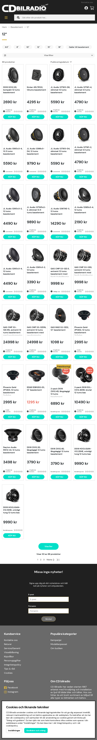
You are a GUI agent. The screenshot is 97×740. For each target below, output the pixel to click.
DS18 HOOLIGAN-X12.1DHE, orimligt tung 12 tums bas (11, 510)
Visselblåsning (11, 652)
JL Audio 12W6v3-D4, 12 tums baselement (35, 151)
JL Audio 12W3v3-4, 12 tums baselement (12, 271)
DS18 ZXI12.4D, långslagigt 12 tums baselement (60, 451)
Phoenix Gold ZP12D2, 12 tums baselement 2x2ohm (82, 331)
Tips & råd (9, 668)
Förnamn (32, 606)
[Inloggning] (86, 8)
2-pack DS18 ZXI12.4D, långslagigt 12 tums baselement (60, 392)
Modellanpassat (59, 644)
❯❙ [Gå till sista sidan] (58, 559)
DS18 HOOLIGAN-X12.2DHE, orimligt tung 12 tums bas (83, 451)
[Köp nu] (12, 116)
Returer (8, 644)
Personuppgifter (12, 660)
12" (28, 27)
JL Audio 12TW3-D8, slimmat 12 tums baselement (60, 90)
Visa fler (48, 546)
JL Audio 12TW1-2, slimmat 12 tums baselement (83, 150)
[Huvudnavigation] (6, 17)
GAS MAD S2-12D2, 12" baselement (60, 328)
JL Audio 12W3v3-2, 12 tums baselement (12, 211)
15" (49, 47)
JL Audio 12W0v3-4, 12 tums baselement (84, 210)
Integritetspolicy (12, 664)
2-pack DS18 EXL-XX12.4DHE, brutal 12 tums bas (83, 390)
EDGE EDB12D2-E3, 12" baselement (36, 388)
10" (28, 47)
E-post (31, 594)
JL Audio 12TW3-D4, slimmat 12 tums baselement (60, 151)
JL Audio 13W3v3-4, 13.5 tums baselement (12, 151)
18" (59, 47)
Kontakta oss (87, 2)
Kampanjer (56, 640)
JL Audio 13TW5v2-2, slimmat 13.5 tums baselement (36, 210)
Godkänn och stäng (35, 730)
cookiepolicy (12, 725)
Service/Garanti (12, 648)
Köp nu (59, 417)
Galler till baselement (79, 47)
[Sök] (54, 17)
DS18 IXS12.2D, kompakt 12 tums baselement (11, 90)
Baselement (17, 27)
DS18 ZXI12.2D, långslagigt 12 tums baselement (36, 450)
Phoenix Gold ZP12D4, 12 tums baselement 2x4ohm (11, 391)
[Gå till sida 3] (44, 559)
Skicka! (48, 619)
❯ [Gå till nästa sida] (50, 559)
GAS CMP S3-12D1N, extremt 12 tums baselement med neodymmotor (36, 331)
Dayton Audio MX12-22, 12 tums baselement (11, 450)
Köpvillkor (9, 656)
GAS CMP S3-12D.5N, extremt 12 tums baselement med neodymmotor (12, 331)
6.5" (6, 47)
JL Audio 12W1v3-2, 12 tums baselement (36, 270)
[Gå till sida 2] (40, 559)
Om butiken (57, 648)
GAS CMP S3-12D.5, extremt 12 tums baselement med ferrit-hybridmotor (60, 272)
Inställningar (14, 730)
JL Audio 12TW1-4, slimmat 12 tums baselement (83, 90)
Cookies (8, 673)
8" (17, 47)
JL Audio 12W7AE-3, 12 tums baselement (60, 211)
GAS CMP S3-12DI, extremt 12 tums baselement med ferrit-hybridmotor (83, 271)
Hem (4, 27)
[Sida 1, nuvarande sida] (37, 559)
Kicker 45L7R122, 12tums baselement (36, 88)
